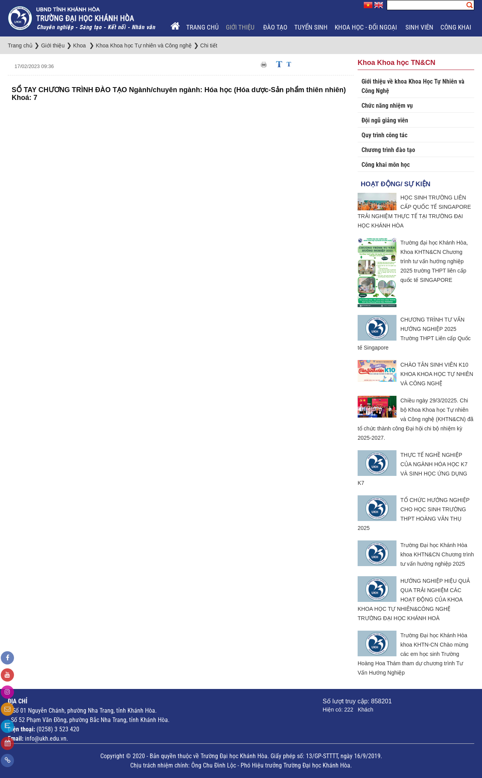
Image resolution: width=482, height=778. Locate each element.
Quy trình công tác (384, 135)
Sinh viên (419, 27)
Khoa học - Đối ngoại (366, 27)
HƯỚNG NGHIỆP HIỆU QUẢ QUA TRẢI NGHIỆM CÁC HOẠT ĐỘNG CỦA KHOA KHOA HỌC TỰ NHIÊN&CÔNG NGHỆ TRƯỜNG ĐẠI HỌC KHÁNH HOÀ (414, 599)
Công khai (456, 27)
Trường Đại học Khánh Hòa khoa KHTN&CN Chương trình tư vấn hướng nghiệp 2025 (437, 554)
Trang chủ (202, 27)
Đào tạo (275, 27)
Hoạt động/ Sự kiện (395, 184)
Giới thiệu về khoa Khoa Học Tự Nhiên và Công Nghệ (413, 86)
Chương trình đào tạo (388, 150)
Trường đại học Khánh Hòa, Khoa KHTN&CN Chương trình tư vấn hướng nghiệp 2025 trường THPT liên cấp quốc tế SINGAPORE (434, 261)
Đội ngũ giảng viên (385, 120)
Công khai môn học (386, 164)
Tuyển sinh (311, 27)
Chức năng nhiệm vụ (387, 105)
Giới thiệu (241, 27)
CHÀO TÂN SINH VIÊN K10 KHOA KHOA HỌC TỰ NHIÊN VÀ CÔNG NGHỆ (436, 374)
